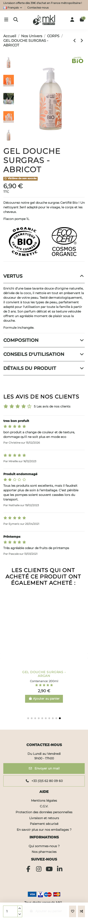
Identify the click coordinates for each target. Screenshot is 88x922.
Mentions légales (44, 801)
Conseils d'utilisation (44, 354)
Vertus (44, 276)
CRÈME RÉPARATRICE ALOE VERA (44, 674)
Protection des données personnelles (44, 812)
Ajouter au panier (45, 911)
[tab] (44, 276)
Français (13, 7)
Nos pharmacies (44, 852)
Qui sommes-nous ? (44, 846)
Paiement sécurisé (44, 824)
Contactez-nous (38, 7)
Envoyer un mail (44, 768)
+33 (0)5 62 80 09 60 (44, 781)
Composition (44, 340)
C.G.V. (44, 806)
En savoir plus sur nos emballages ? (44, 830)
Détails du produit (44, 368)
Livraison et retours (44, 818)
